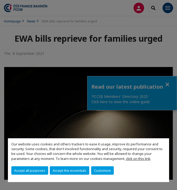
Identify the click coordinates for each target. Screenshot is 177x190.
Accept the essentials (69, 170)
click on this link (138, 158)
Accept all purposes (29, 170)
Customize (102, 170)
